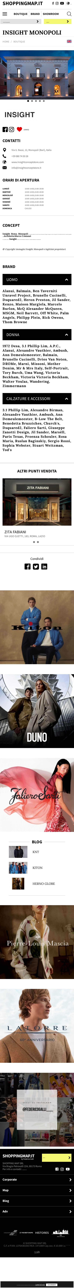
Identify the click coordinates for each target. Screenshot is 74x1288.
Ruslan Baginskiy (30, 476)
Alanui (8, 326)
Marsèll (58, 467)
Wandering (39, 416)
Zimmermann (14, 421)
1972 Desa (11, 381)
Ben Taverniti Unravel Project (30, 328)
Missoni (38, 398)
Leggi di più (41, 1284)
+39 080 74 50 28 (20, 157)
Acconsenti (55, 1285)
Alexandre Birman (46, 445)
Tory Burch (12, 407)
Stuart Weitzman (48, 480)
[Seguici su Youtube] (59, 4)
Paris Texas (13, 471)
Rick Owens (52, 352)
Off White (49, 348)
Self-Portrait (56, 403)
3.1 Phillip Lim (34, 381)
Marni (23, 398)
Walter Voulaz (15, 416)
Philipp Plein (28, 352)
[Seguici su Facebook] (50, 4)
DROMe (9, 398)
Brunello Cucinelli (49, 330)
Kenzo (8, 339)
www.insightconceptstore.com (28, 163)
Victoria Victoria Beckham (44, 412)
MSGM (8, 348)
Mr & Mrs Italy (29, 403)
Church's (51, 458)
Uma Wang (34, 407)
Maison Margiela (30, 339)
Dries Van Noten (52, 394)
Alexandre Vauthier (33, 385)
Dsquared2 (12, 334)
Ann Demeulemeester (22, 390)
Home (6, 42)
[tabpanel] (37, 76)
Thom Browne (15, 357)
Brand (35, 14)
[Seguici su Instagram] (54, 4)
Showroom (51, 14)
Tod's (7, 485)
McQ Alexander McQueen (39, 343)
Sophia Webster (16, 480)
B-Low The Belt (48, 454)
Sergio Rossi (59, 476)
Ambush (60, 385)
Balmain (23, 326)
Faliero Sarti (35, 462)
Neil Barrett (27, 348)
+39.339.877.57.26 (31, 1204)
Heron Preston (37, 334)
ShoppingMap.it (23, 3)
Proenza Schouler (40, 471)
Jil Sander (61, 334)
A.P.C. (55, 381)
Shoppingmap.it (18, 1192)
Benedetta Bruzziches (22, 458)
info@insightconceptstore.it (26, 168)
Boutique (21, 14)
